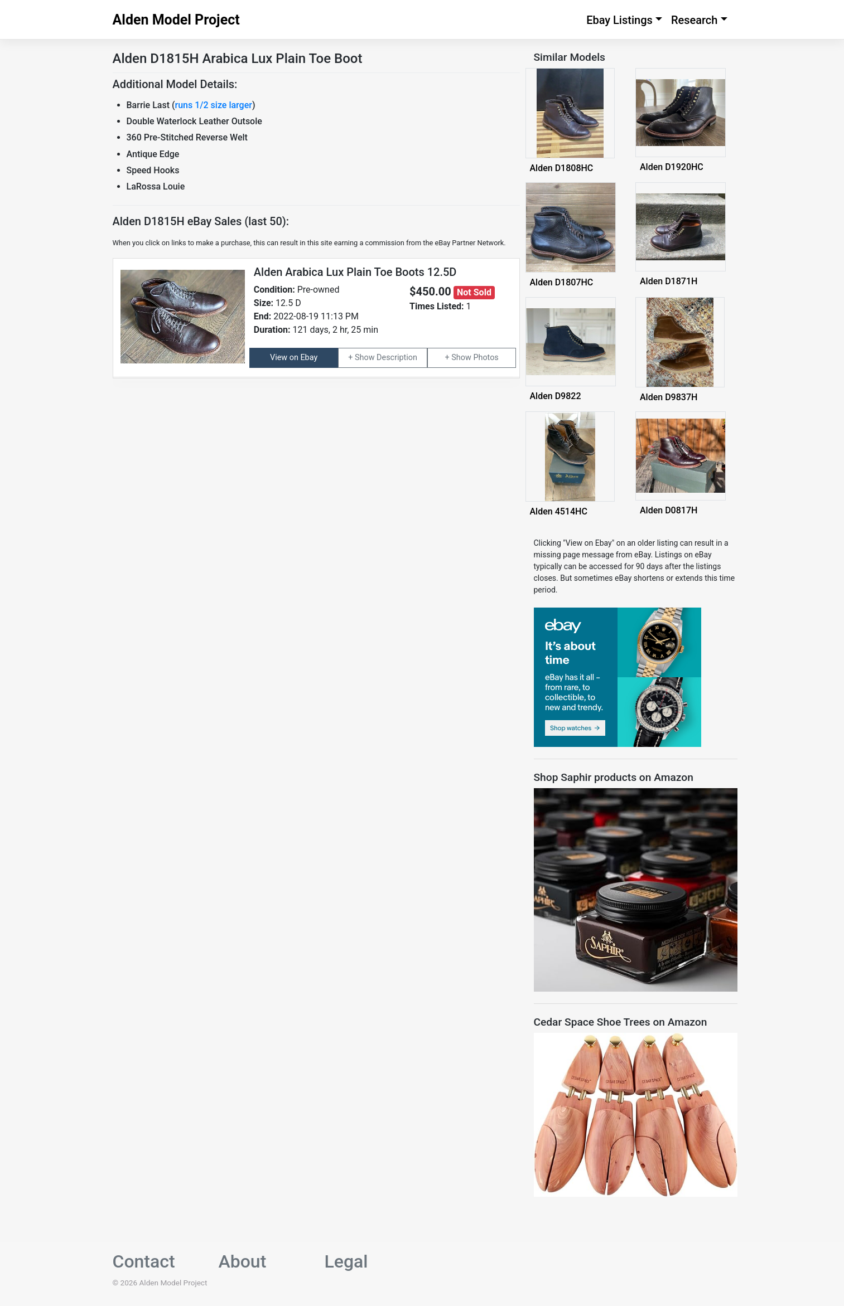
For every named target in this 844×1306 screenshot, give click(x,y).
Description (397, 357)
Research (694, 20)
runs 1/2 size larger (213, 105)
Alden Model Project (176, 20)
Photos (485, 357)
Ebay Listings (619, 20)
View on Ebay (293, 357)
